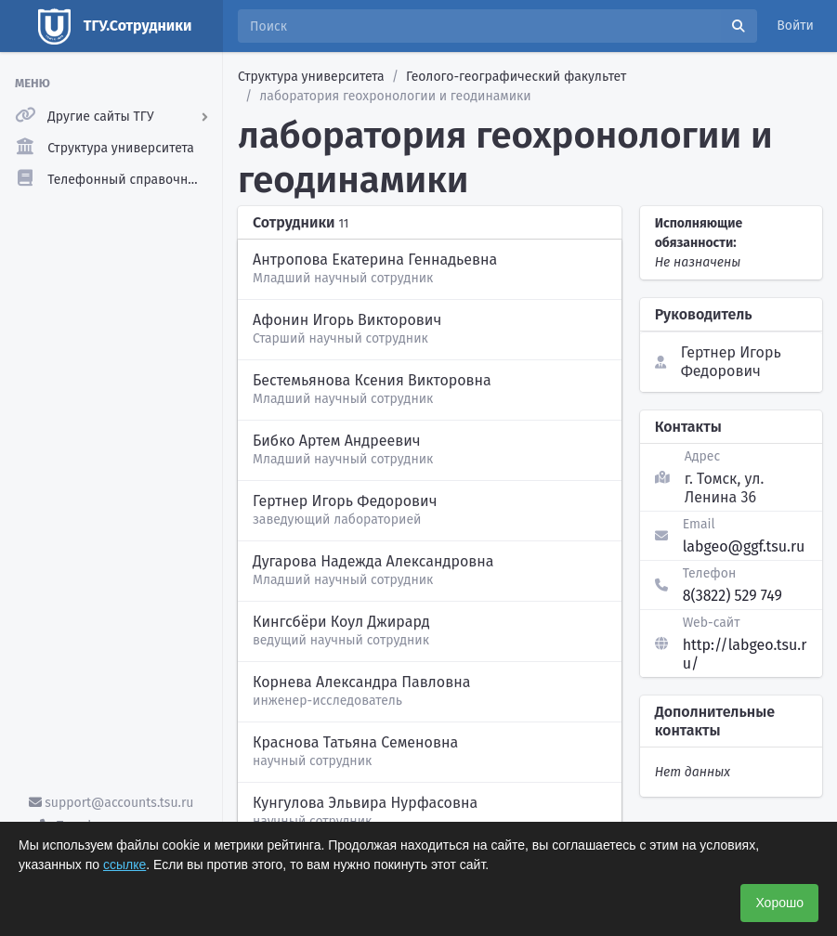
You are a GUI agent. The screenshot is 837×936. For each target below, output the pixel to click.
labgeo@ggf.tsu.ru (744, 546)
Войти (795, 25)
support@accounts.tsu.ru (111, 803)
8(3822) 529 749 (732, 595)
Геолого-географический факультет (516, 76)
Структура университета (311, 76)
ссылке (124, 864)
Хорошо (779, 902)
